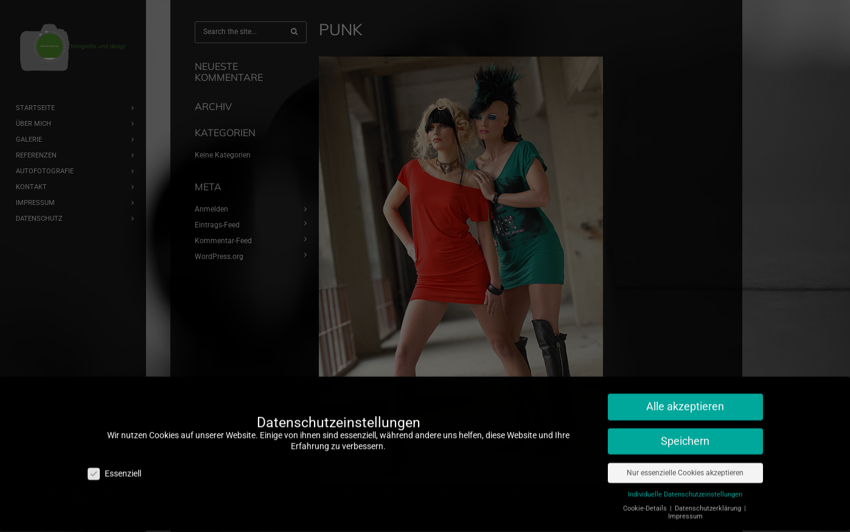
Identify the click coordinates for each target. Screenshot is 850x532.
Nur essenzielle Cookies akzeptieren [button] (685, 465)
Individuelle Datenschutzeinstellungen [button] (685, 487)
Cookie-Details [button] (646, 501)
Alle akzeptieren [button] (685, 399)
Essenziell (114, 466)
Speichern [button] (685, 433)
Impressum (685, 509)
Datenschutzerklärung (709, 501)
